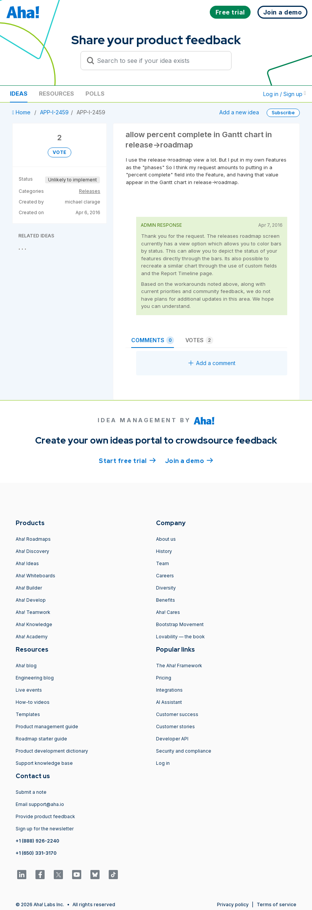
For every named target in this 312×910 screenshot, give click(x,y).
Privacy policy (233, 904)
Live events (29, 690)
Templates (28, 714)
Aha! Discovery (32, 551)
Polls (95, 93)
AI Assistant (169, 702)
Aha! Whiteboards (35, 575)
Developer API (172, 739)
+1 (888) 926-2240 (37, 841)
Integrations (169, 690)
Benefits (165, 600)
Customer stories (175, 726)
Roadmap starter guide (41, 739)
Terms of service (276, 904)
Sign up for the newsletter (45, 828)
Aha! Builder (29, 588)
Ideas (18, 93)
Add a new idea (239, 112)
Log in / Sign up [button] (284, 94)
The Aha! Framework (179, 665)
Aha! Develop (31, 600)
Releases (89, 191)
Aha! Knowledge (34, 624)
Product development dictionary (52, 751)
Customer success (177, 714)
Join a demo (189, 460)
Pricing (163, 678)
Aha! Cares (168, 612)
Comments (152, 340)
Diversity (166, 588)
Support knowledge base (44, 763)
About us (166, 539)
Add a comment (211, 363)
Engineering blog (35, 678)
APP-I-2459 (54, 112)
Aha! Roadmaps (33, 539)
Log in (163, 763)
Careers (165, 575)
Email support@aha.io (40, 804)
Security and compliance (183, 751)
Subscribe (283, 112)
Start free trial (127, 460)
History (164, 551)
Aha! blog (26, 665)
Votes (199, 340)
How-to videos (33, 702)
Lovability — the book (180, 636)
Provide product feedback (45, 816)
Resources (56, 93)
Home (22, 112)
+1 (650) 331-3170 (36, 853)
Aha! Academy (32, 636)
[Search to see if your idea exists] (159, 60)
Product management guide (47, 726)
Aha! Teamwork (33, 612)
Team (162, 563)
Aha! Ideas (27, 563)
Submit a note (31, 792)
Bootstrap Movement (180, 624)
